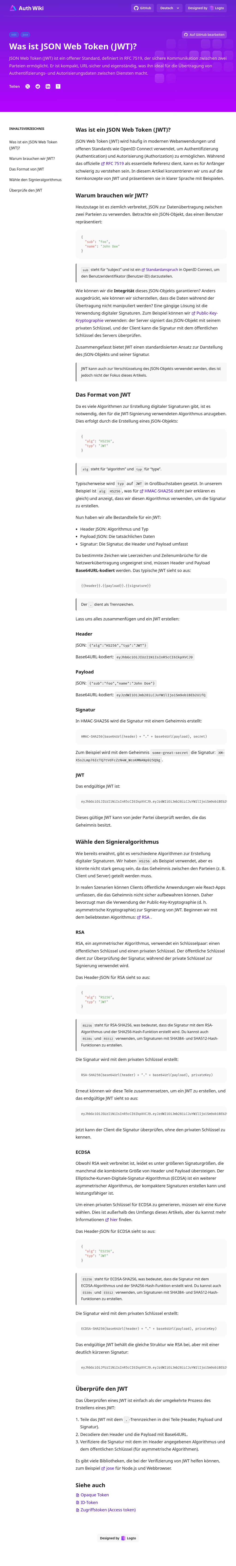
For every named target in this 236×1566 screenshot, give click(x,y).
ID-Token (89, 1507)
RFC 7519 (115, 163)
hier (114, 1223)
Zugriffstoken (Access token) (108, 1515)
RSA (146, 919)
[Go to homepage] (26, 8)
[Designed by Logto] (206, 8)
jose (110, 1473)
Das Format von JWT (26, 169)
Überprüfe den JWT (25, 190)
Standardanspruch (162, 270)
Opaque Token (95, 1500)
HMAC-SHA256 (159, 492)
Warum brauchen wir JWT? (32, 158)
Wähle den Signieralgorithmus (35, 179)
